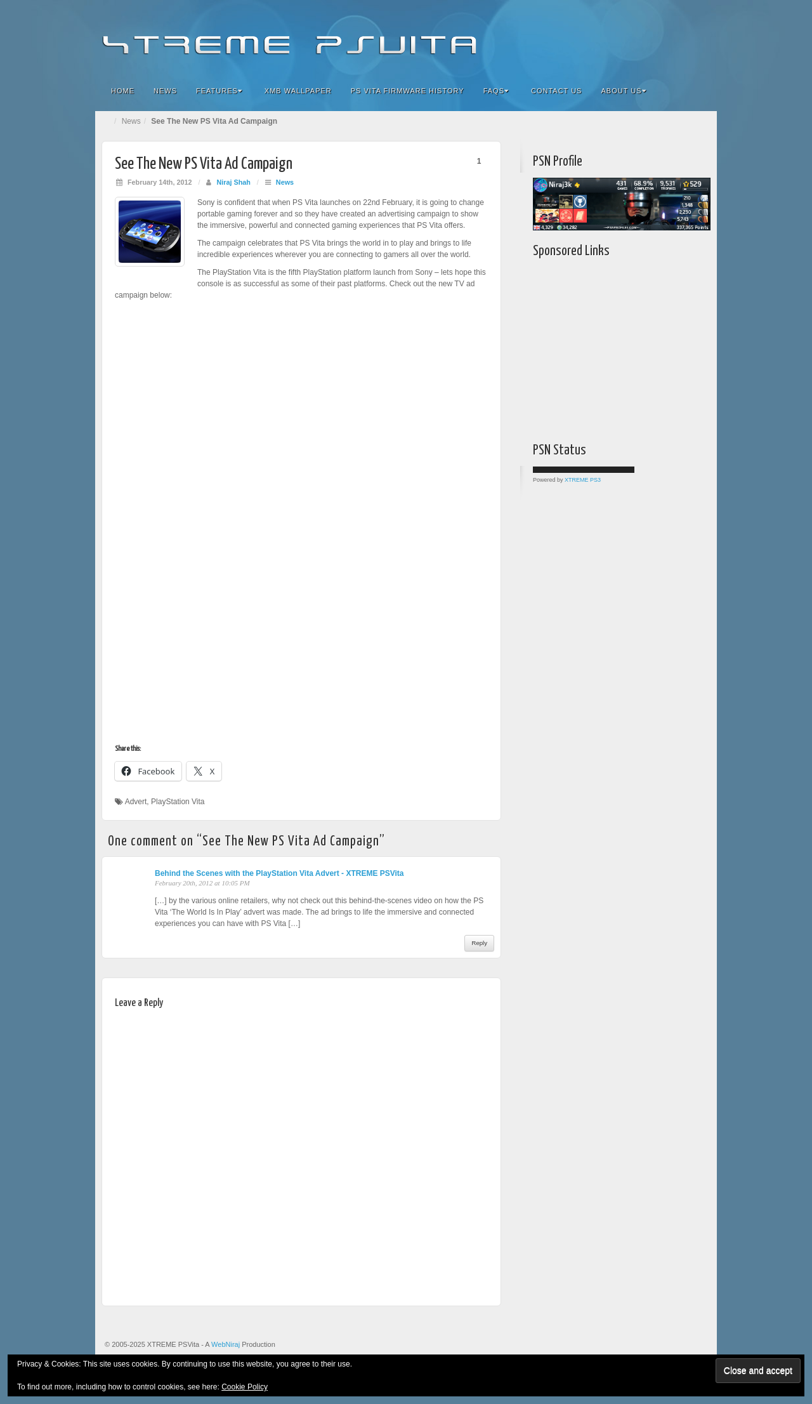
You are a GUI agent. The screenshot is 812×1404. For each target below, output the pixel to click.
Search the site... (699, 90)
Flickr (630, 36)
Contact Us (556, 91)
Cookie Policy (244, 1386)
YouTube (682, 36)
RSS (699, 36)
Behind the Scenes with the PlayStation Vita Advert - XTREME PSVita (279, 873)
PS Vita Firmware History (407, 91)
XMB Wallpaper (298, 91)
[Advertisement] (612, 347)
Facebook (613, 36)
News (165, 91)
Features (219, 91)
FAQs (496, 91)
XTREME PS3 (583, 480)
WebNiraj (225, 1344)
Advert (136, 801)
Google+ (647, 36)
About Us (623, 91)
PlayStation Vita (178, 801)
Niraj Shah (233, 182)
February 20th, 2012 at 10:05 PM (202, 883)
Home (122, 91)
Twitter (664, 36)
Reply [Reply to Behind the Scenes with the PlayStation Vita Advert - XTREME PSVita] (479, 942)
